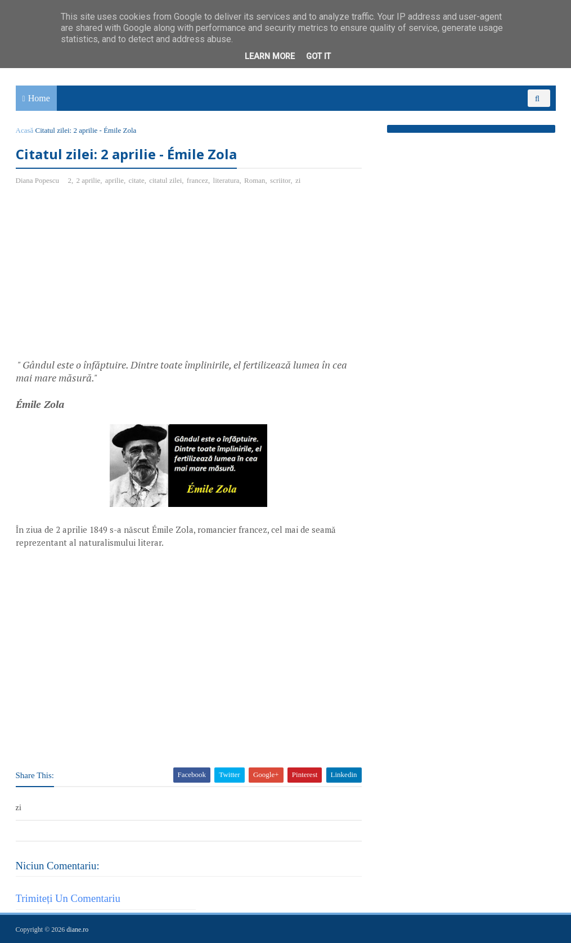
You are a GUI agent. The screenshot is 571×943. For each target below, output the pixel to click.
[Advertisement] (110, 276)
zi (297, 180)
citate (137, 180)
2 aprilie (88, 180)
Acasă (25, 130)
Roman (255, 180)
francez (197, 180)
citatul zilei (165, 180)
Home (39, 98)
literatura (226, 180)
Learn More (270, 56)
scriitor (280, 180)
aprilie (114, 180)
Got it (318, 56)
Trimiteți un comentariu (68, 898)
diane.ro (77, 929)
